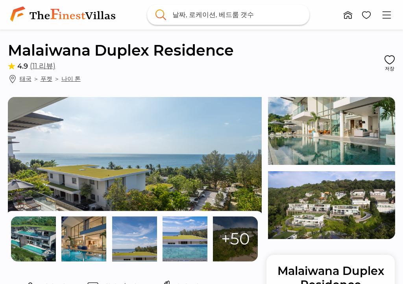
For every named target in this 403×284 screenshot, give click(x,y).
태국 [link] (25, 78)
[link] (64, 15)
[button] (347, 15)
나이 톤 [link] (71, 78)
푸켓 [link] (46, 78)
